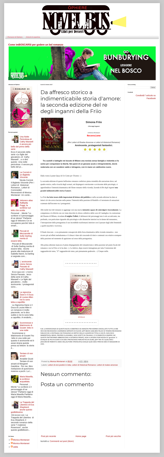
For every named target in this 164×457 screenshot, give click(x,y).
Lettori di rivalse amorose (107, 365)
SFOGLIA (81, 317)
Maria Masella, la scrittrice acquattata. (26, 379)
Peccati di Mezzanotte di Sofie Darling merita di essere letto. (22, 236)
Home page (81, 436)
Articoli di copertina (33, 37)
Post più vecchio (113, 436)
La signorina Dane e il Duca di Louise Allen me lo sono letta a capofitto (22, 297)
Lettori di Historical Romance (84, 365)
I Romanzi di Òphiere (14, 37)
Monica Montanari (21, 440)
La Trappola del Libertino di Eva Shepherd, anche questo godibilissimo (22, 407)
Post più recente (48, 436)
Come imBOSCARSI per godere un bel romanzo (35, 44)
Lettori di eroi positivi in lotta (59, 365)
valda (15, 447)
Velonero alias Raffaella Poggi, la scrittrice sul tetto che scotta (22, 205)
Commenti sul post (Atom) (62, 441)
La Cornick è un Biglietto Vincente (25, 174)
